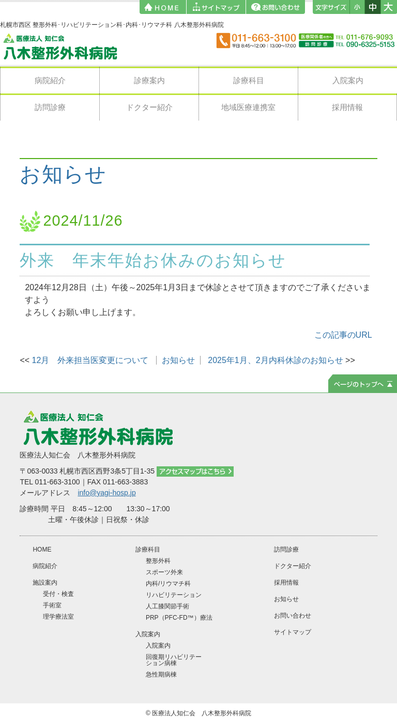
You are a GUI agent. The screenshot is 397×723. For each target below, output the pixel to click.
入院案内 (158, 645)
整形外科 (158, 560)
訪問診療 (50, 107)
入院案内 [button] (347, 80)
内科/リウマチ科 (168, 583)
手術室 (52, 605)
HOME (42, 549)
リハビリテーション (174, 595)
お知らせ (63, 174)
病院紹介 (50, 80)
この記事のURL (343, 335)
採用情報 (347, 107)
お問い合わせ (292, 615)
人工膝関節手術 (167, 606)
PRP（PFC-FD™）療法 (179, 617)
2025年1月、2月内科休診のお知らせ (275, 360)
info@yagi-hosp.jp (106, 493)
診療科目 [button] (248, 80)
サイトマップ (292, 632)
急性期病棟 (161, 674)
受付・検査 (58, 594)
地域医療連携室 (248, 107)
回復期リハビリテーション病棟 (174, 660)
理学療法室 (58, 616)
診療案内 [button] (149, 80)
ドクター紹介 (149, 107)
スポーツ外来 (164, 572)
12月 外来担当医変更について (90, 360)
